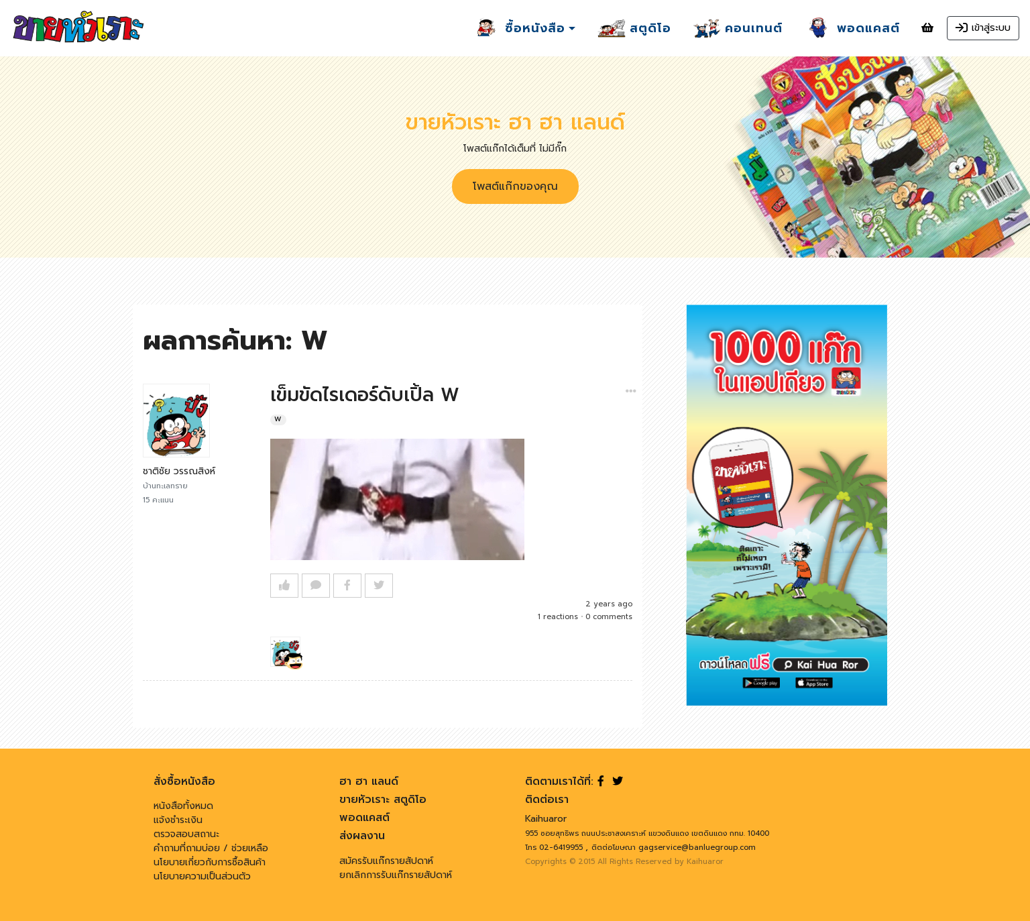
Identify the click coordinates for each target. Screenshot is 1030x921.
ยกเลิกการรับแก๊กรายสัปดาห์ (395, 875)
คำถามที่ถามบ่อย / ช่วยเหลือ (211, 848)
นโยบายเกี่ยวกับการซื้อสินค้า (210, 862)
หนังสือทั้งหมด (183, 806)
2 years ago (608, 604)
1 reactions (558, 616)
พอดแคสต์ (364, 818)
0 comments (608, 616)
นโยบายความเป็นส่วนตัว (202, 876)
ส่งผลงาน (362, 836)
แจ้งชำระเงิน (178, 820)
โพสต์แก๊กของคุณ (515, 186)
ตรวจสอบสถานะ (186, 834)
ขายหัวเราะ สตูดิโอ (382, 800)
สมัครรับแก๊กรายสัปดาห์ (386, 861)
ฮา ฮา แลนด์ (368, 781)
